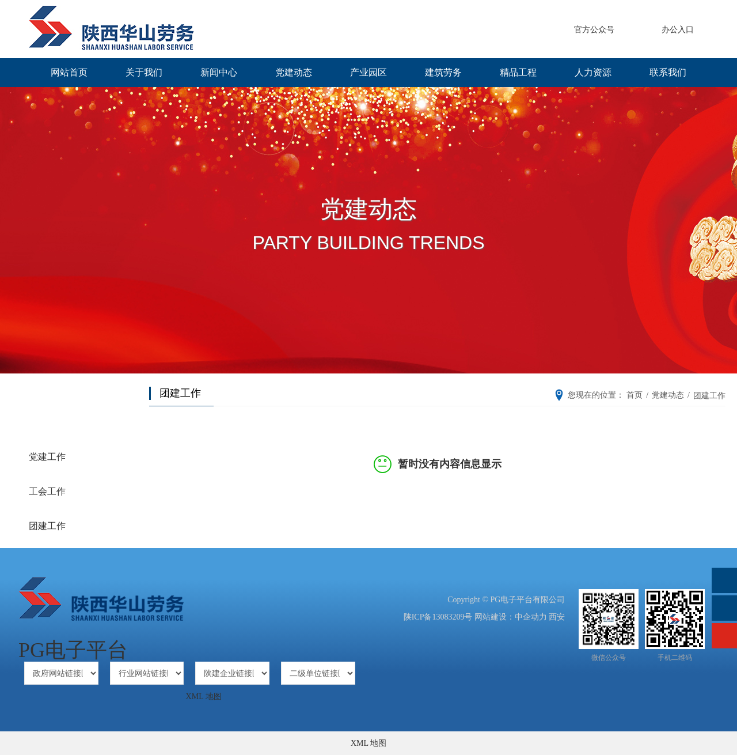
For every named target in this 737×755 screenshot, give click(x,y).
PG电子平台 (73, 650)
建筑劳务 (443, 72)
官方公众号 (594, 29)
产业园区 (368, 72)
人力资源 (593, 72)
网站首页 (69, 72)
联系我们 (667, 72)
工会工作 (47, 491)
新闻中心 (218, 72)
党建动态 (293, 72)
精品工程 (518, 72)
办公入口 (678, 29)
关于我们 (144, 72)
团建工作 (47, 526)
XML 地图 (204, 696)
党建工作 (47, 457)
